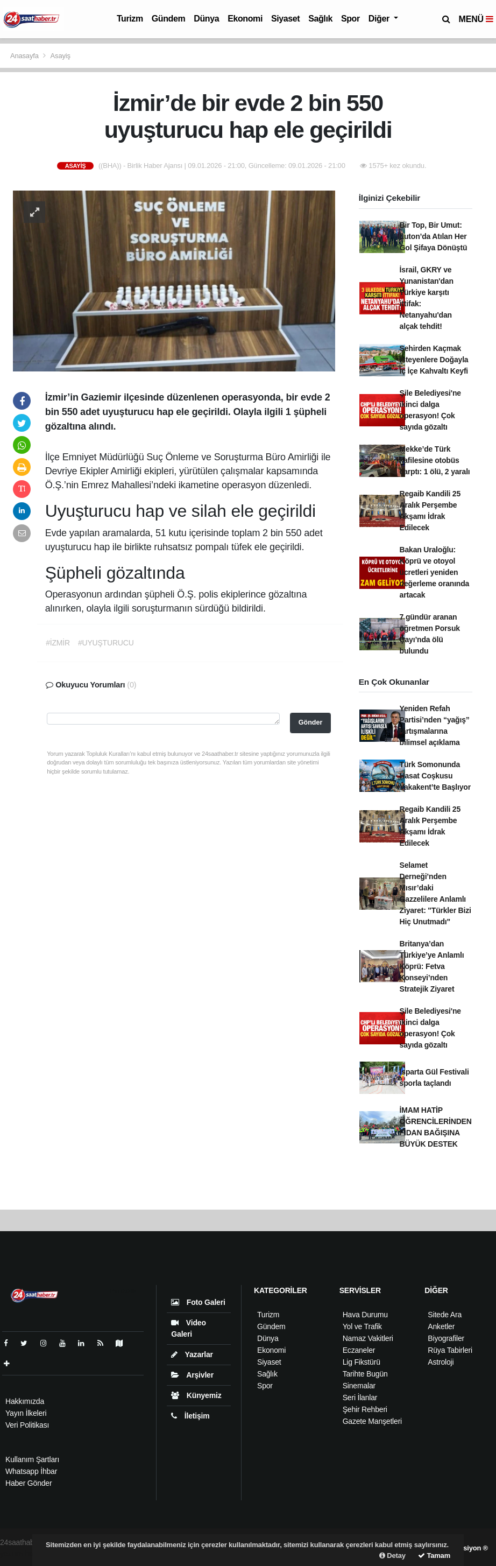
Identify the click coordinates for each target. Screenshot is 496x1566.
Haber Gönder (28, 1483)
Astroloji (441, 1362)
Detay (392, 1555)
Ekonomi (245, 18)
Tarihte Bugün (365, 1374)
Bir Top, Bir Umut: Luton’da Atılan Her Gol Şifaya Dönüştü (433, 236)
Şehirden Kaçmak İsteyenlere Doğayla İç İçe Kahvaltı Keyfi (434, 359)
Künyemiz (196, 1395)
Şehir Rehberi (365, 1409)
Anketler (441, 1326)
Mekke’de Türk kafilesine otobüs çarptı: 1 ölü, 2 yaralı (435, 460)
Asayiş (60, 56)
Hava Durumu (365, 1314)
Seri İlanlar (360, 1397)
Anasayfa (25, 56)
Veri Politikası (27, 1425)
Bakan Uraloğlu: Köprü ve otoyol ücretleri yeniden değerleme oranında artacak (435, 572)
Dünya (206, 18)
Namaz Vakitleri (368, 1338)
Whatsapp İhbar (31, 1471)
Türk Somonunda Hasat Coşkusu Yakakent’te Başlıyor (435, 775)
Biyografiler (446, 1338)
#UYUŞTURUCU (106, 642)
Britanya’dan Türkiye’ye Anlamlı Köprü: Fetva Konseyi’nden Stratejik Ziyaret (432, 966)
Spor (350, 18)
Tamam (434, 1555)
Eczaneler (359, 1350)
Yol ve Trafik (362, 1326)
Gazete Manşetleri (372, 1421)
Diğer (380, 18)
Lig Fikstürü (361, 1362)
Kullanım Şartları (32, 1459)
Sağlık (320, 18)
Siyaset (285, 18)
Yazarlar (191, 1354)
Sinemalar (359, 1385)
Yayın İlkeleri (25, 1413)
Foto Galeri (198, 1302)
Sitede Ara (445, 1314)
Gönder (310, 722)
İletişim (190, 1415)
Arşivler (192, 1375)
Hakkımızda (24, 1401)
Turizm (130, 18)
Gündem (169, 18)
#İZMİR (58, 642)
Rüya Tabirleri (450, 1350)
